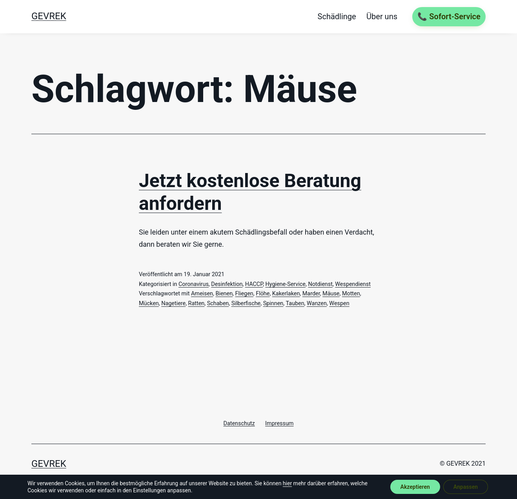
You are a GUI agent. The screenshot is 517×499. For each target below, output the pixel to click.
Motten (351, 293)
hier (287, 483)
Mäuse (330, 293)
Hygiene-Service (285, 284)
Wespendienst (353, 284)
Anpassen (465, 487)
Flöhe (262, 293)
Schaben (218, 303)
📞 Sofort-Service (448, 16)
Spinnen (273, 303)
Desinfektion (226, 284)
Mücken (149, 303)
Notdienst (320, 284)
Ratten (196, 303)
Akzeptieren (415, 487)
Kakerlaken (286, 293)
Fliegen (244, 293)
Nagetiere (173, 303)
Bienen (224, 293)
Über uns (381, 16)
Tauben (295, 303)
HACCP (254, 284)
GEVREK (48, 16)
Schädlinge (337, 16)
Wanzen (317, 303)
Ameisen (202, 293)
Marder (311, 293)
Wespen (339, 303)
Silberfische (246, 303)
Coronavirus (193, 284)
